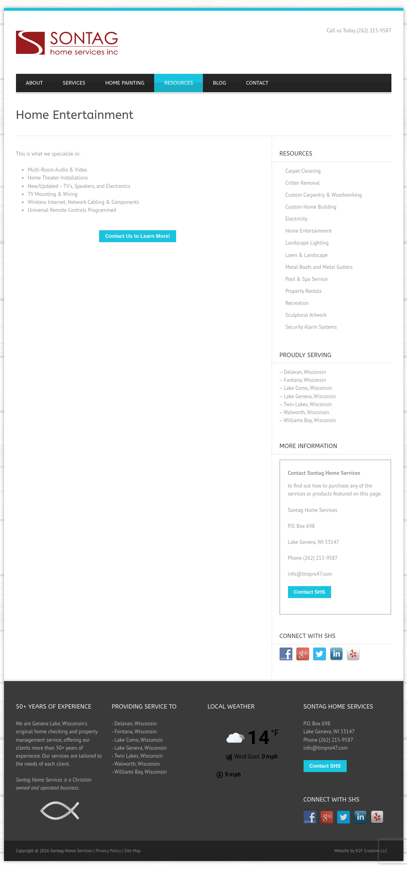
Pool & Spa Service (307, 279)
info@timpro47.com (310, 574)
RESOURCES (178, 83)
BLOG (219, 83)
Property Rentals (304, 291)
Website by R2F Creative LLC (360, 850)
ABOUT (34, 83)
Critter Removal (303, 183)
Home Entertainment (309, 230)
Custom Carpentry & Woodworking (324, 195)
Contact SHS (310, 592)
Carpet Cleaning (303, 171)
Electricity (297, 218)
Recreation (297, 303)
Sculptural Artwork (306, 315)
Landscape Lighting (307, 242)
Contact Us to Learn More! (137, 236)
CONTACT (257, 83)
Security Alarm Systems (311, 327)
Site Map (132, 850)
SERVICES (74, 83)
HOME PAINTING (125, 83)
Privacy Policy (108, 850)
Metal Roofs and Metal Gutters (319, 267)
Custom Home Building (311, 206)
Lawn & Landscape (307, 255)
